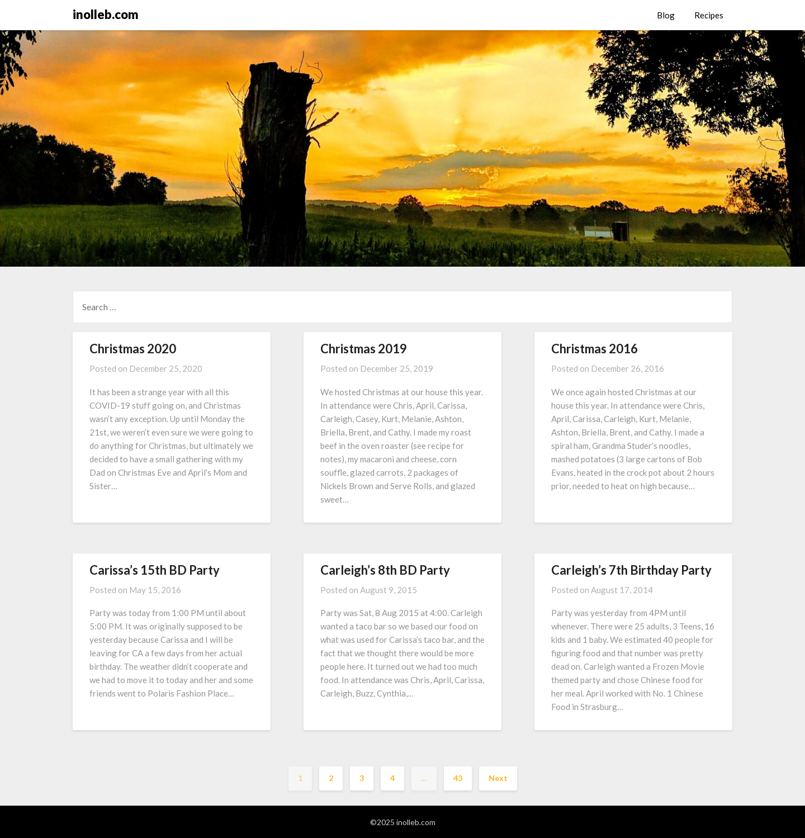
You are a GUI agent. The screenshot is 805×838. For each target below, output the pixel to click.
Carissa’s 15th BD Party (154, 569)
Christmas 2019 (363, 348)
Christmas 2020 (132, 348)
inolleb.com (106, 14)
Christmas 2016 (594, 348)
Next (498, 778)
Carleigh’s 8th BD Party (385, 569)
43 (457, 778)
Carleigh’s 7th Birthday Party (631, 569)
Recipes (708, 15)
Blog (666, 15)
